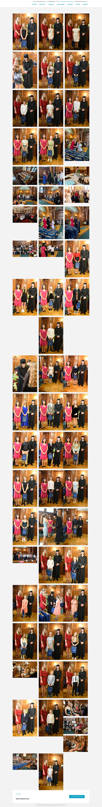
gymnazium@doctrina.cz (68, 1)
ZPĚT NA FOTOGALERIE (76, 796)
